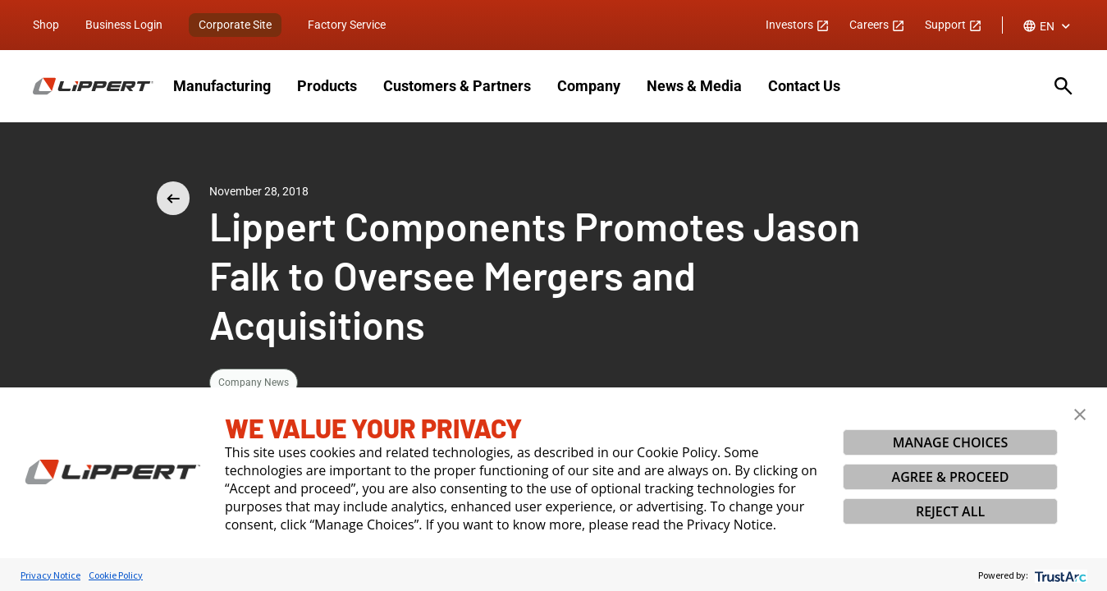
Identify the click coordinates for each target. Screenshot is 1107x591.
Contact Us (804, 85)
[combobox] (1048, 26)
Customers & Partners (457, 85)
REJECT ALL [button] (950, 511)
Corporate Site (235, 24)
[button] (1080, 414)
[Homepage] (93, 86)
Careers (877, 24)
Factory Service (347, 24)
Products (327, 85)
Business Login (123, 24)
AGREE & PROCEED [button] (950, 477)
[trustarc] (1059, 575)
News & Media (694, 85)
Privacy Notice (50, 575)
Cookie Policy (116, 575)
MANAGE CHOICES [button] (951, 442)
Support (953, 24)
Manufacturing (222, 85)
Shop (46, 24)
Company (588, 85)
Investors (798, 24)
